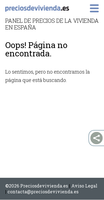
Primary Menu (94, 8)
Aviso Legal (84, 186)
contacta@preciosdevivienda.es (42, 191)
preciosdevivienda (37, 8)
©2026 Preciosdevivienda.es (36, 186)
